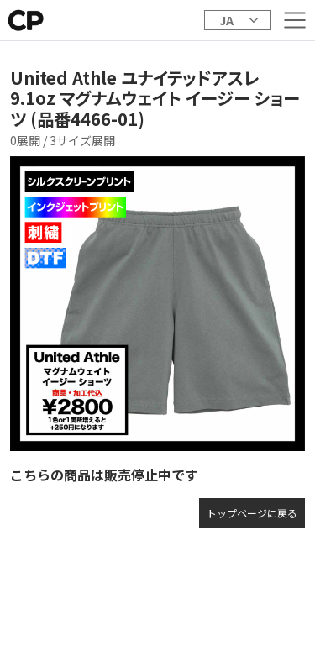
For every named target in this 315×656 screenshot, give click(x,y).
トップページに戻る (252, 513)
